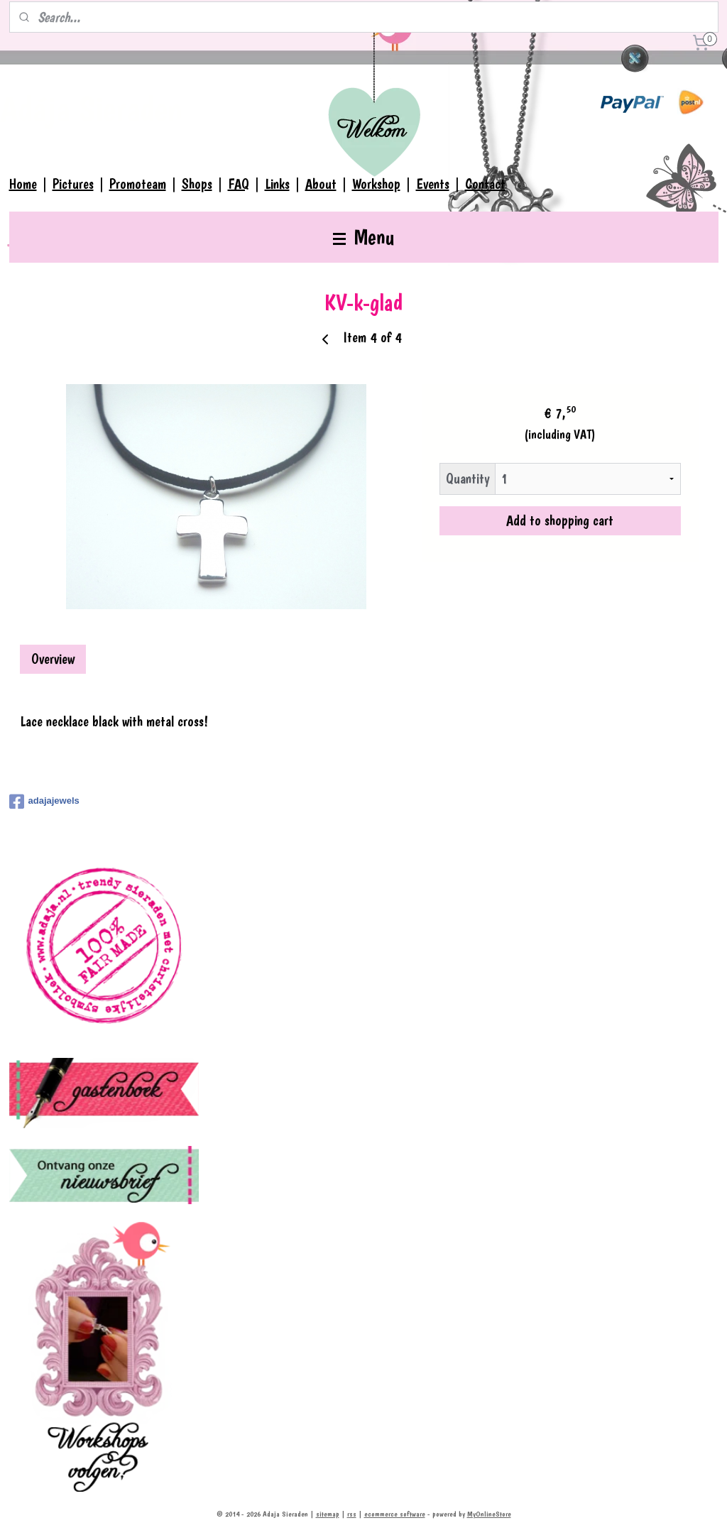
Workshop (376, 183)
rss (351, 1514)
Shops (197, 183)
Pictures (73, 183)
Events (432, 183)
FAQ (238, 183)
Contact (485, 183)
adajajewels (44, 801)
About (321, 183)
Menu (363, 236)
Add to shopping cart (559, 519)
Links (277, 183)
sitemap (327, 1514)
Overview (53, 658)
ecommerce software (394, 1514)
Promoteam (137, 183)
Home (23, 183)
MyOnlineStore (489, 1514)
